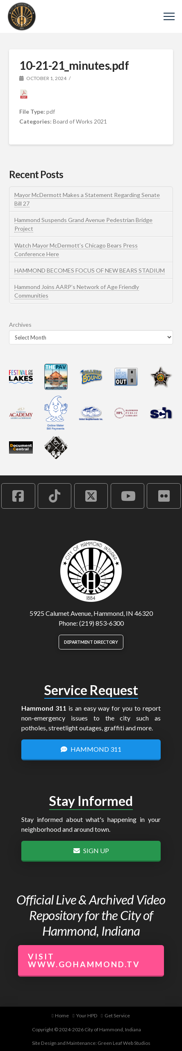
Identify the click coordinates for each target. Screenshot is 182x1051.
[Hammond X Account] (91, 496)
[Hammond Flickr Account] (163, 496)
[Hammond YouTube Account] (127, 496)
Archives (20, 324)
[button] (169, 16)
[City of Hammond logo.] (91, 571)
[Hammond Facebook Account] (18, 496)
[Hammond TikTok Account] (54, 496)
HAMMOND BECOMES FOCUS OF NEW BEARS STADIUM (89, 270)
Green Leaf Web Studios (124, 1043)
